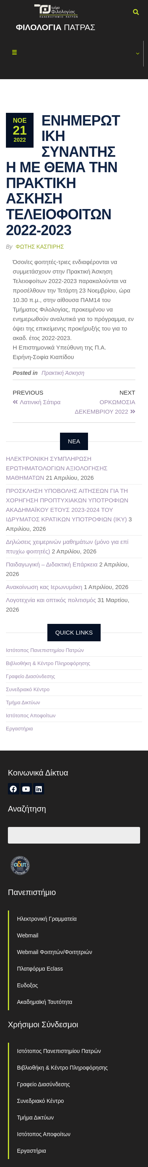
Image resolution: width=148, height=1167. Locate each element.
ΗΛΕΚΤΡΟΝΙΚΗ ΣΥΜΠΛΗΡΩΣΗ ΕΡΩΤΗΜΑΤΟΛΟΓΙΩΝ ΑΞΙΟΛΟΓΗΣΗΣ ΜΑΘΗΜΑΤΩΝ (56, 468)
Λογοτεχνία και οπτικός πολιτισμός (51, 600)
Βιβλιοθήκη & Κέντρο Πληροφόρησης (48, 663)
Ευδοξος (27, 985)
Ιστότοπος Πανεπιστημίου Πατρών (45, 650)
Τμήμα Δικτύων (23, 702)
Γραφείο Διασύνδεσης (30, 676)
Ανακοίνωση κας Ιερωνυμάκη (44, 587)
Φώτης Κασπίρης (40, 246)
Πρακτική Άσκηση (62, 373)
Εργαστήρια (19, 729)
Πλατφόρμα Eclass (40, 969)
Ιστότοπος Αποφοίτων (31, 715)
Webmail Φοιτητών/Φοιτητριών (54, 952)
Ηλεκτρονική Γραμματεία (47, 919)
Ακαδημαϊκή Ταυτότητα (44, 1002)
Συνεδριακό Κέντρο (27, 689)
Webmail (27, 935)
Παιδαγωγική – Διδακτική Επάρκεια (51, 564)
